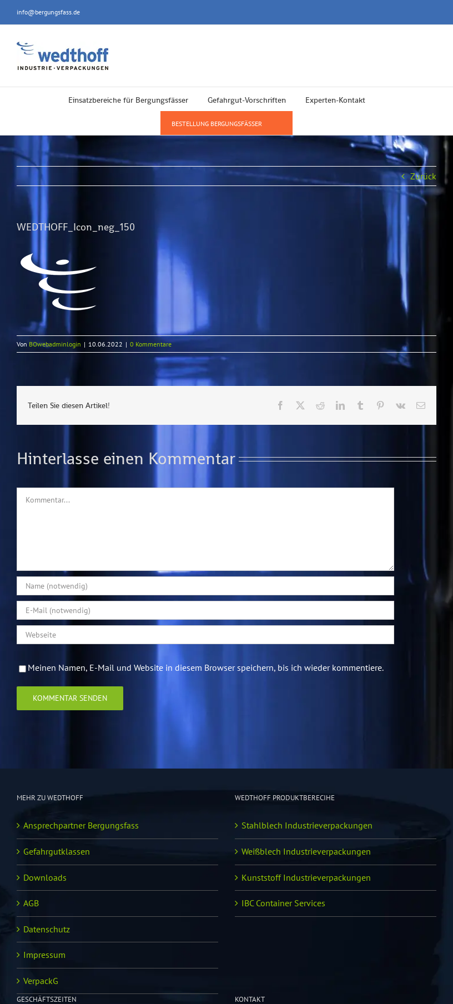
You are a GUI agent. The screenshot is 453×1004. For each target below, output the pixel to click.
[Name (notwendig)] (205, 585)
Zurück (423, 176)
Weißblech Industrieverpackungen (306, 851)
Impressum (44, 954)
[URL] (205, 634)
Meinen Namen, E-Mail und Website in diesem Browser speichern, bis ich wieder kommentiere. (206, 667)
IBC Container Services (283, 902)
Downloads (45, 877)
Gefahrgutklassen (56, 851)
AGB (31, 902)
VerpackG (40, 980)
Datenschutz (46, 929)
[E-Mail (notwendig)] (205, 610)
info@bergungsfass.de (48, 12)
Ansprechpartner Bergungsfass (81, 825)
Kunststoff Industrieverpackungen (306, 877)
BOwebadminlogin (55, 344)
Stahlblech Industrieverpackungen (307, 825)
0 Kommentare (151, 344)
